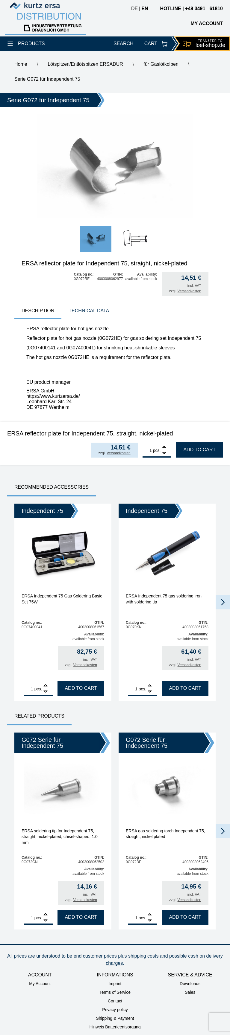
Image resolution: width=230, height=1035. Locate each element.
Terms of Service (115, 992)
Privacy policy (115, 1009)
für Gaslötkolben (160, 64)
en (144, 8)
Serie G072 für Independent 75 (47, 79)
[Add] (164, 447)
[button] (223, 602)
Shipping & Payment (115, 1018)
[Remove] (164, 453)
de (134, 8)
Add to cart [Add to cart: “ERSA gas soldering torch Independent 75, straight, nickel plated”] (185, 917)
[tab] (37, 311)
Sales (190, 992)
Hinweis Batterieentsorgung (114, 1027)
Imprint (115, 983)
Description (38, 310)
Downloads (190, 983)
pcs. (157, 450)
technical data (89, 310)
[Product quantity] (147, 450)
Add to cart (199, 449)
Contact (115, 1001)
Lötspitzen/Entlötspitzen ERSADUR (85, 64)
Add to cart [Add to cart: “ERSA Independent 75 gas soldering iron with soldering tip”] (185, 688)
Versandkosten (189, 291)
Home (20, 64)
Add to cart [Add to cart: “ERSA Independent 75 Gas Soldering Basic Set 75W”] (81, 688)
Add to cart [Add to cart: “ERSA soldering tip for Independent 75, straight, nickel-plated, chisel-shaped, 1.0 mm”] (81, 917)
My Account (40, 983)
